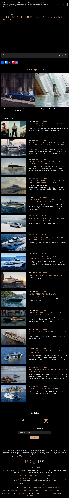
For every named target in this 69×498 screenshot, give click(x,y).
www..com (44, 484)
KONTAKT (49, 475)
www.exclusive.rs (54, 487)
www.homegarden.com (31, 490)
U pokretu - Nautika (41, 121)
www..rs (32, 484)
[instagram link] (46, 421)
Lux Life (4, 450)
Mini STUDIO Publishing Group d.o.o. (13, 470)
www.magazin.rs (26, 487)
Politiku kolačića (15, 6)
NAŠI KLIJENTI (39, 475)
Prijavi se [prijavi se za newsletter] (34, 438)
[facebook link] (23, 421)
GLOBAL (31, 467)
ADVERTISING (29, 475)
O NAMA (19, 475)
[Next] (67, 90)
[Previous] (1, 90)
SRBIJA (38, 467)
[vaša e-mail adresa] (34, 432)
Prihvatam (60, 5)
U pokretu (4, 14)
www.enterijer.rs (16, 490)
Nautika (10, 14)
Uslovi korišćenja (51, 493)
